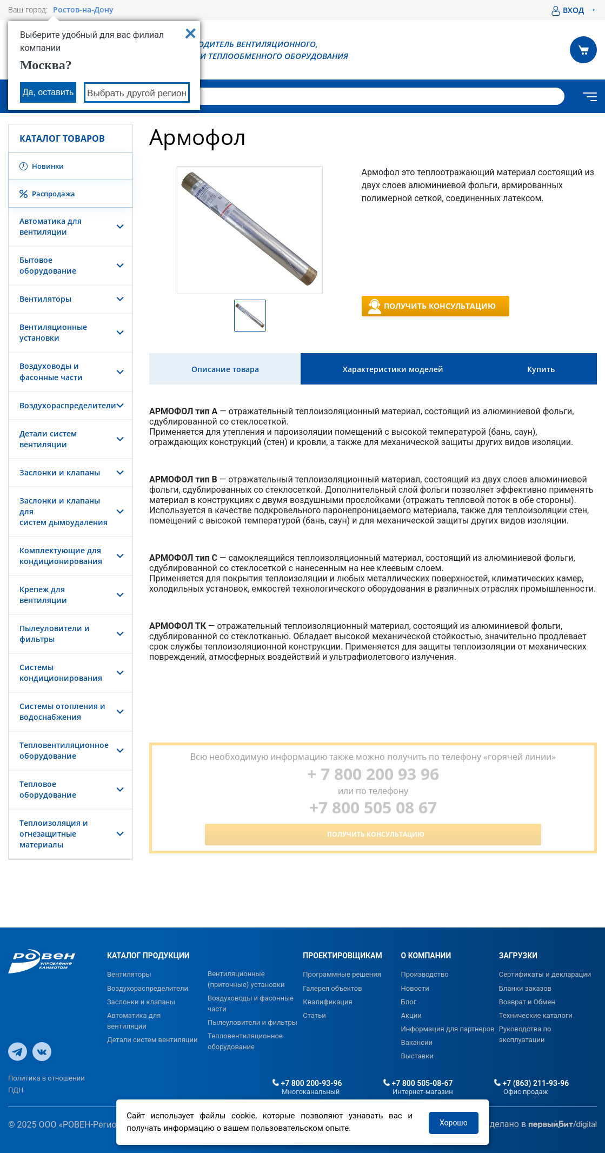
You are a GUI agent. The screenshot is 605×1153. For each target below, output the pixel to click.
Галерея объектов (332, 988)
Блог (409, 1002)
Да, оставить (48, 92)
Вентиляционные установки (53, 332)
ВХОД (574, 10)
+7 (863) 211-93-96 (531, 1083)
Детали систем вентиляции (48, 438)
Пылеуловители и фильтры (252, 1022)
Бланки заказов (525, 988)
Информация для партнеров (448, 1029)
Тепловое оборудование (47, 789)
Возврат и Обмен (527, 1002)
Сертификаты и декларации (545, 974)
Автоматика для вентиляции (50, 226)
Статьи (314, 1015)
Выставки (417, 1056)
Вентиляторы (45, 299)
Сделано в (540, 1124)
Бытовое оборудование (47, 265)
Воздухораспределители (67, 405)
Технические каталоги (536, 1015)
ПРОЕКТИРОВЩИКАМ (342, 955)
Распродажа (47, 193)
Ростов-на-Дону (83, 10)
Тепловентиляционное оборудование (64, 750)
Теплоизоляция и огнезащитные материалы (53, 834)
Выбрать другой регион (137, 93)
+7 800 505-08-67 (418, 1083)
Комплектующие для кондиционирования (60, 555)
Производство (425, 974)
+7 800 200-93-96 (307, 1083)
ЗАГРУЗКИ (518, 955)
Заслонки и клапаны (59, 472)
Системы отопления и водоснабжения (62, 711)
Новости (415, 988)
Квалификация (327, 1002)
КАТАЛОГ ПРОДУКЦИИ (148, 955)
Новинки (41, 166)
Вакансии (417, 1042)
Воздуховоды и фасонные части (51, 371)
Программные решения (342, 974)
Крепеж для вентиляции (43, 594)
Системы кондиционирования (60, 672)
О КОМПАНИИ (426, 955)
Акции (411, 1015)
